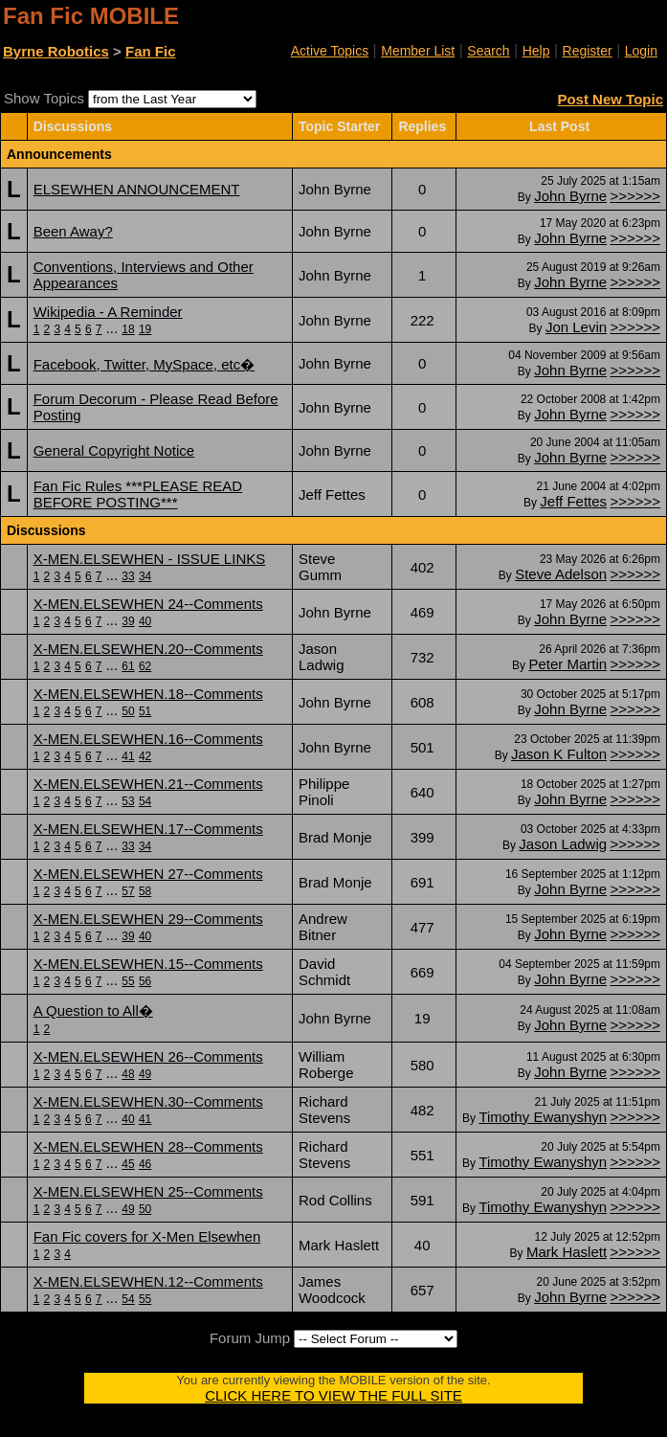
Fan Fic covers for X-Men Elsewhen (147, 1236)
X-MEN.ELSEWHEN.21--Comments (148, 783)
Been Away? (73, 231)
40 (145, 621)
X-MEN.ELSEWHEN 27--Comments (148, 873)
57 (128, 891)
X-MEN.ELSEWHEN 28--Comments (148, 1146)
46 (145, 1164)
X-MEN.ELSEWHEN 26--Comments (148, 1056)
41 (128, 756)
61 (128, 666)
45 (128, 1164)
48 (128, 1074)
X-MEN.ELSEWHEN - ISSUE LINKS (149, 558)
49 (145, 1074)
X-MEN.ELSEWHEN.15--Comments (148, 963)
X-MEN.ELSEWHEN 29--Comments (148, 918)
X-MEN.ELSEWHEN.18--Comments (148, 693)
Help (536, 50)
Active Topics (329, 50)
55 (128, 981)
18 (128, 329)
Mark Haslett (566, 1252)
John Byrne (570, 196)
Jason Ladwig (563, 844)
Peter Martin (567, 664)
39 (128, 621)
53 (128, 801)
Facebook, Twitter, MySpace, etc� (144, 364)
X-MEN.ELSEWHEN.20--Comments (148, 648)
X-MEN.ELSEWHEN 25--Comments (148, 1191)
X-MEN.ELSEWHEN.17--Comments (148, 828)
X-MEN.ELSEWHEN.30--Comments (148, 1101)
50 (128, 711)
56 (145, 981)
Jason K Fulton (559, 754)
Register (587, 50)
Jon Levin (576, 327)
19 (145, 329)
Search (488, 50)
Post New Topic (610, 99)
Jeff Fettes (573, 501)
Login (641, 50)
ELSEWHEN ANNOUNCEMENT (136, 189)
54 (145, 801)
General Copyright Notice (113, 450)
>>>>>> (635, 196)
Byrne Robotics (56, 51)
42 (145, 756)
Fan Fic (150, 51)
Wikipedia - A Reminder (108, 311)
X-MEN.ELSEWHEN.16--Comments (148, 738)
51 (145, 711)
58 (145, 891)
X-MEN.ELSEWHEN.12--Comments (148, 1281)
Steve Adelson (561, 574)
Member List (418, 50)
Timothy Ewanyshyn (542, 1117)
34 (145, 576)
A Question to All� (93, 1010)
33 (128, 576)
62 (145, 666)
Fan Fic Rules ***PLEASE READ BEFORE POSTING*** (137, 494)
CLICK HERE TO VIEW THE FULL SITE (333, 1395)
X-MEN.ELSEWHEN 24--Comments (148, 603)
